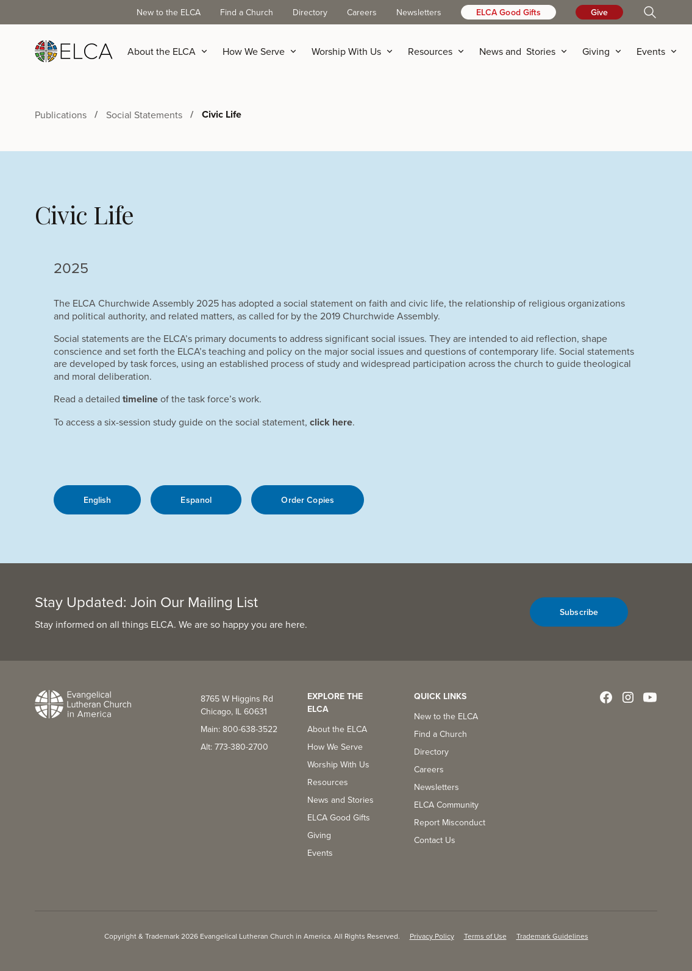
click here (331, 422)
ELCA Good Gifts (508, 12)
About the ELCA (337, 729)
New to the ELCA (169, 12)
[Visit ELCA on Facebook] (606, 697)
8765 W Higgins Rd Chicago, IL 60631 (237, 704)
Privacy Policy (432, 936)
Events (320, 853)
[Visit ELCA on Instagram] (628, 697)
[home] (74, 51)
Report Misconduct (449, 822)
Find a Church (246, 12)
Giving (319, 835)
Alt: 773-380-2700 (234, 747)
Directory (310, 12)
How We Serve (335, 747)
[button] (171, 51)
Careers (362, 12)
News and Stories (340, 800)
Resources (327, 782)
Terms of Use (485, 936)
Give (599, 12)
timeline (140, 399)
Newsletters (418, 12)
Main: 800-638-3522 (239, 729)
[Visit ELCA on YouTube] (650, 697)
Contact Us (434, 840)
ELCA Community (446, 804)
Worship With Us (338, 764)
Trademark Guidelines (552, 936)
